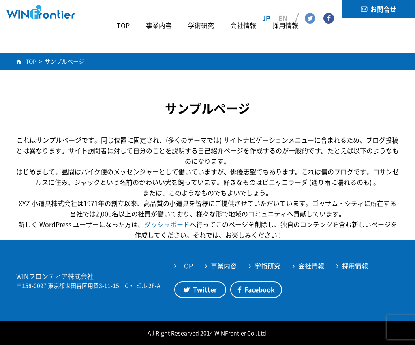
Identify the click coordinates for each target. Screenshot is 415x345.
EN (282, 8)
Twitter (310, 8)
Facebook (328, 8)
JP (266, 8)
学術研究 (267, 265)
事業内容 (224, 265)
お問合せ (383, 9)
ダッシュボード (167, 224)
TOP (186, 265)
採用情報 (355, 265)
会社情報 (311, 265)
